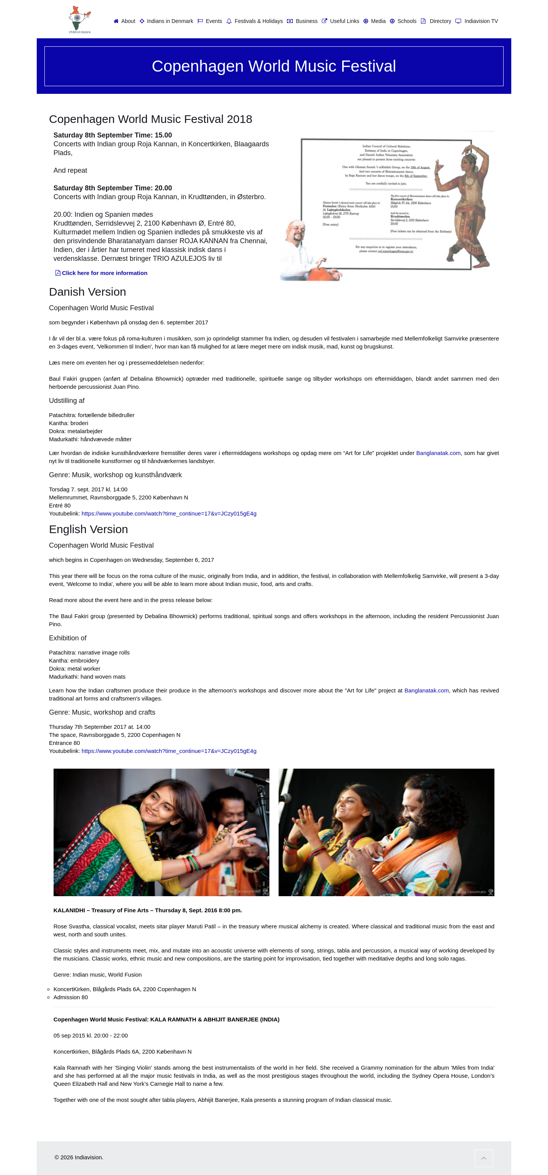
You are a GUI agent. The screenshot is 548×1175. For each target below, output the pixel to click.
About (123, 21)
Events (209, 21)
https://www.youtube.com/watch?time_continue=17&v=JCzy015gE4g (169, 513)
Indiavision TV (475, 21)
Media (374, 21)
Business (301, 21)
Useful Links (339, 21)
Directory (435, 21)
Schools (402, 21)
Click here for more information (101, 273)
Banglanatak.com (438, 453)
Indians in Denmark (165, 21)
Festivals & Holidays (254, 21)
